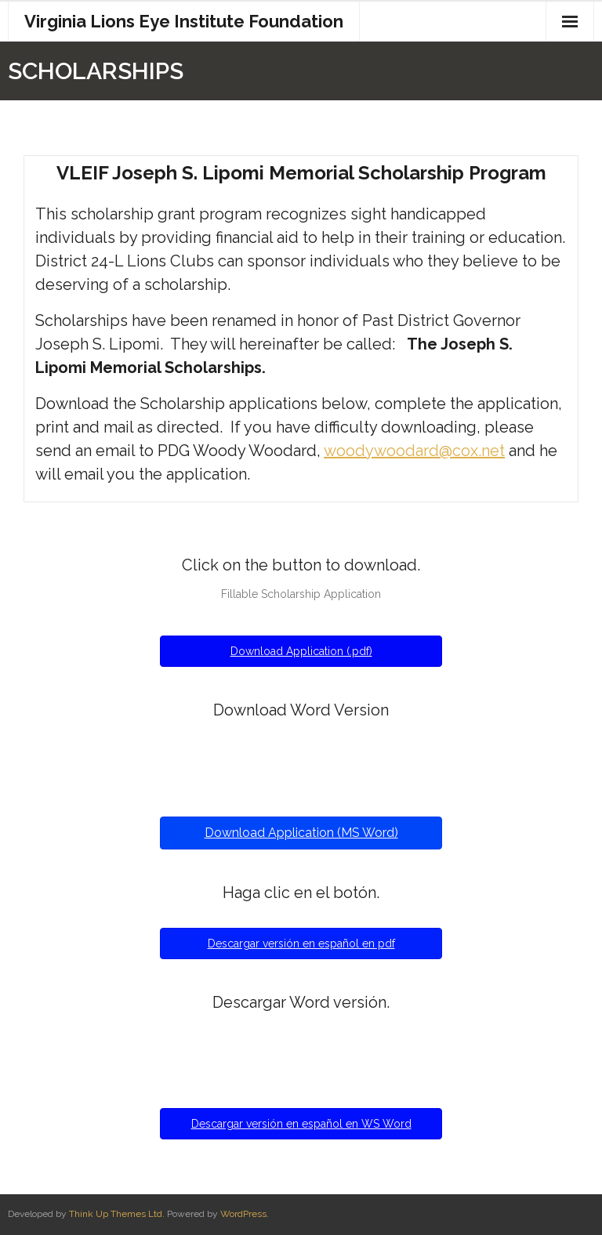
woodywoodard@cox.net (414, 450)
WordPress (243, 1213)
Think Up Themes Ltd (115, 1213)
